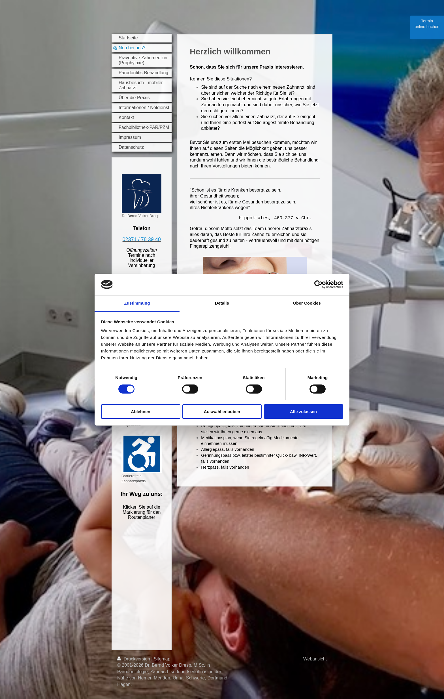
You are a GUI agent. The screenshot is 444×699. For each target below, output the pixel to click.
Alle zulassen (303, 411)
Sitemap (162, 658)
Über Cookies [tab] (307, 303)
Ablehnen (140, 411)
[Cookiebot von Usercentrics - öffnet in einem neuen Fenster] (318, 284)
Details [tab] (222, 303)
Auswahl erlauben (222, 411)
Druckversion (134, 658)
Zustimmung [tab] (137, 303)
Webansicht (315, 658)
